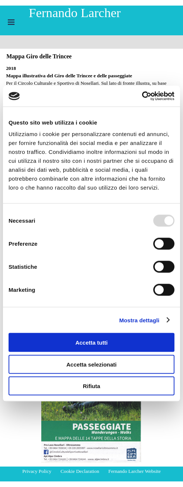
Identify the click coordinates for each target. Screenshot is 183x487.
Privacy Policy (36, 471)
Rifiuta (91, 386)
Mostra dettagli (139, 320)
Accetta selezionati (91, 364)
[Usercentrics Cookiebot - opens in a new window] (141, 96)
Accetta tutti (92, 342)
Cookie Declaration (80, 471)
